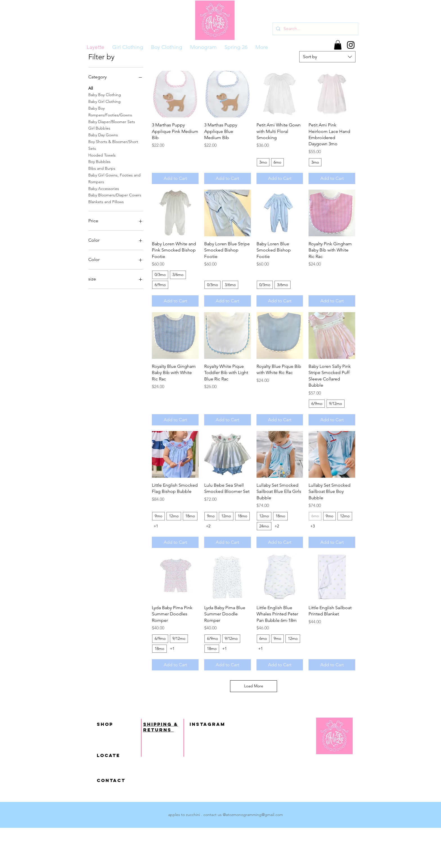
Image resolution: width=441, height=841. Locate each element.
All (90, 88)
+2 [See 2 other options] (208, 526)
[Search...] (315, 29)
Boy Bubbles (99, 161)
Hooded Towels (102, 155)
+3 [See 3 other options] (312, 526)
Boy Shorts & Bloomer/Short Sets (113, 145)
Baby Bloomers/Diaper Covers (114, 195)
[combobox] (327, 56)
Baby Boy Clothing (104, 94)
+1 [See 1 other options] (156, 526)
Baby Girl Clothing (104, 101)
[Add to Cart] (175, 178)
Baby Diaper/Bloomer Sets (111, 121)
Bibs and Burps (101, 168)
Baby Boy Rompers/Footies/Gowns (110, 111)
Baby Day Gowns (103, 134)
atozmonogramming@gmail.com (254, 814)
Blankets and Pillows (106, 201)
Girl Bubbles (99, 128)
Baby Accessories (103, 188)
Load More (253, 685)
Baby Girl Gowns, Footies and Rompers (114, 178)
